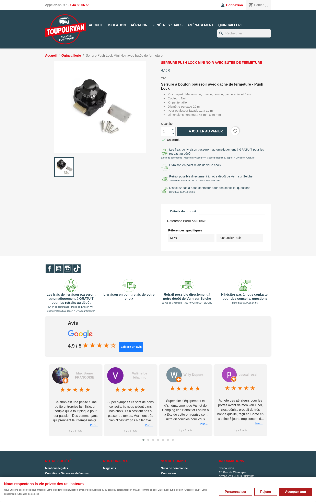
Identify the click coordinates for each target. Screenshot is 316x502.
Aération (139, 25)
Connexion (168, 473)
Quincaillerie (231, 25)
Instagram (67, 268)
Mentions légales (56, 468)
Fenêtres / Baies (167, 25)
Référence (174, 221)
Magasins (109, 468)
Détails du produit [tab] (183, 211)
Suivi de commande (174, 468)
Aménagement (200, 25)
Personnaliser (235, 491)
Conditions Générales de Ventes (67, 473)
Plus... (94, 425)
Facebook (50, 268)
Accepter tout (295, 491)
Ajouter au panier (202, 131)
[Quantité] (166, 131)
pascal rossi (247, 374)
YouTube (59, 268)
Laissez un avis (131, 346)
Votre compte (174, 461)
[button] (143, 440)
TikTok (76, 268)
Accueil (96, 25)
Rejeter (265, 491)
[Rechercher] (244, 33)
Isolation (117, 25)
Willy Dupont (193, 374)
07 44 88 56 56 (79, 5)
